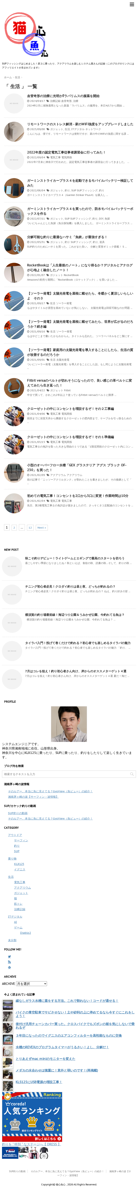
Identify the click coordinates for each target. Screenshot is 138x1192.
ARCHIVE (8, 984)
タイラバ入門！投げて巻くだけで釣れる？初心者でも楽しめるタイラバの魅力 (78, 643)
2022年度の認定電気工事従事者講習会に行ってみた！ (66, 152)
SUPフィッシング (87, 190)
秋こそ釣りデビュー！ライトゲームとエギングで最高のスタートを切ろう (75, 558)
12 (30, 527)
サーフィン (21, 840)
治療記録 (55, 101)
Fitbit (67, 390)
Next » (42, 527)
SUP (73, 190)
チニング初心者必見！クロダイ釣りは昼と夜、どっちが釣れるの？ (70, 586)
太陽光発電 (62, 359)
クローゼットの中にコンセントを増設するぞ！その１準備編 (70, 437)
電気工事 (55, 157)
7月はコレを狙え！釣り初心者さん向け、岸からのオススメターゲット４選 (75, 671)
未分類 (12, 940)
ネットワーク (93, 129)
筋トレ (18, 904)
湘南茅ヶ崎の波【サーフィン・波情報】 (33, 797)
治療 (75, 101)
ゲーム (18, 927)
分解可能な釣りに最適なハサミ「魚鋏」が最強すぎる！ (67, 237)
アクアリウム (58, 475)
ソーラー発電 (64, 303)
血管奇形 (66, 101)
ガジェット (56, 129)
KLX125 (19, 864)
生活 (67, 129)
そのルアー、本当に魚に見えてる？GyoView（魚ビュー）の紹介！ (50, 791)
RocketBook (71, 275)
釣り (67, 190)
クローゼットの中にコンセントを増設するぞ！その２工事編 (70, 409)
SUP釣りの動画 (18, 813)
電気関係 (66, 157)
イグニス (19, 869)
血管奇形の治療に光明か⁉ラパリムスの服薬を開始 (63, 96)
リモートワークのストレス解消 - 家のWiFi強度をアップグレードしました (80, 124)
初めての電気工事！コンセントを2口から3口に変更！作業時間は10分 (77, 496)
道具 (102, 242)
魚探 (107, 218)
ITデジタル (78, 129)
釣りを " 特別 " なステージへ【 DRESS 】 (31, 1144)
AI (15, 922)
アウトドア (15, 835)
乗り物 (12, 858)
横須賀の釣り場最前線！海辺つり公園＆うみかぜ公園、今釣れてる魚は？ (75, 615)
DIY (101, 218)
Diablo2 (25, 933)
